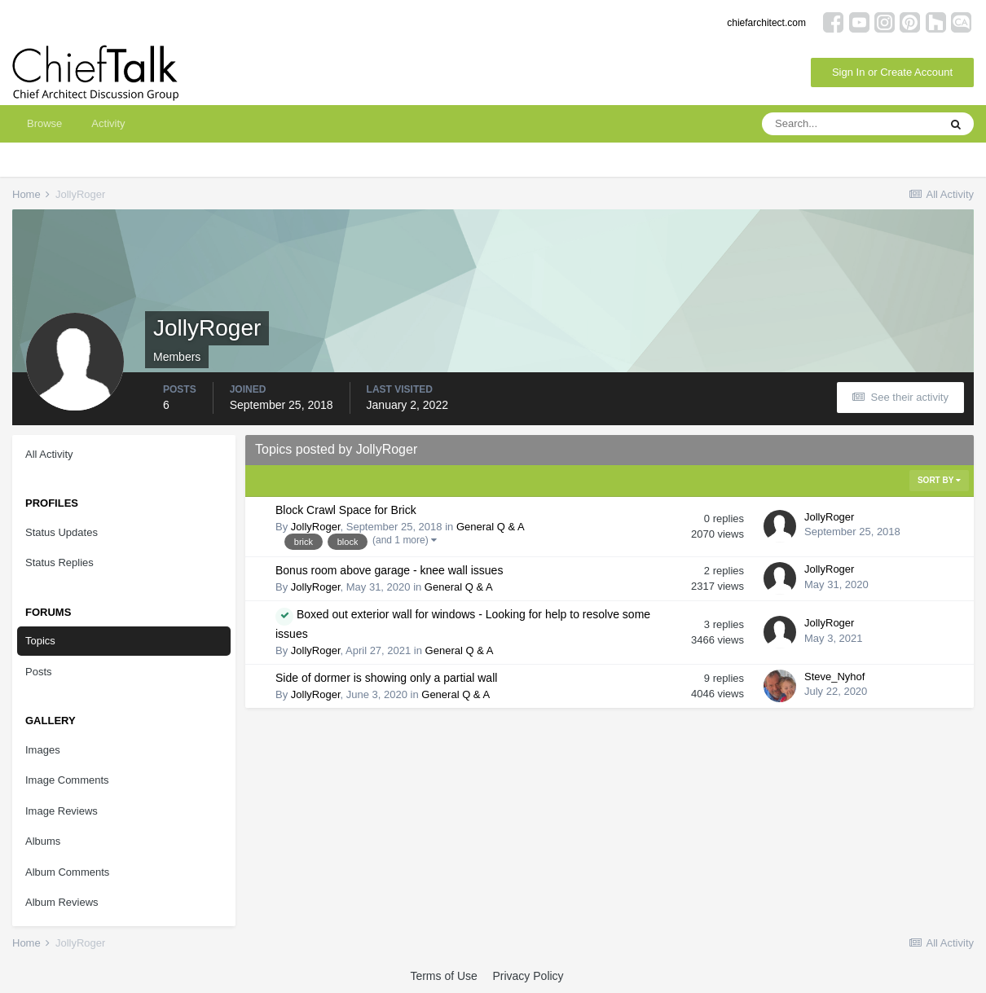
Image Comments (67, 780)
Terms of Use (443, 975)
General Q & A (490, 527)
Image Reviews (61, 811)
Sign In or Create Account (892, 72)
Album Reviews (62, 902)
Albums (42, 841)
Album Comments (67, 872)
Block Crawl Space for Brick (345, 509)
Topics (40, 641)
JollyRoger (316, 527)
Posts (38, 672)
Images (42, 750)
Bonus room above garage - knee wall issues (389, 570)
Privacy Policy (527, 975)
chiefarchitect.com (766, 23)
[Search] (850, 123)
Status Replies (59, 562)
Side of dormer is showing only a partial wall (386, 677)
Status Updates (61, 532)
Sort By (939, 480)
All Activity (49, 454)
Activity (108, 123)
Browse (44, 123)
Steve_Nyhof (834, 676)
